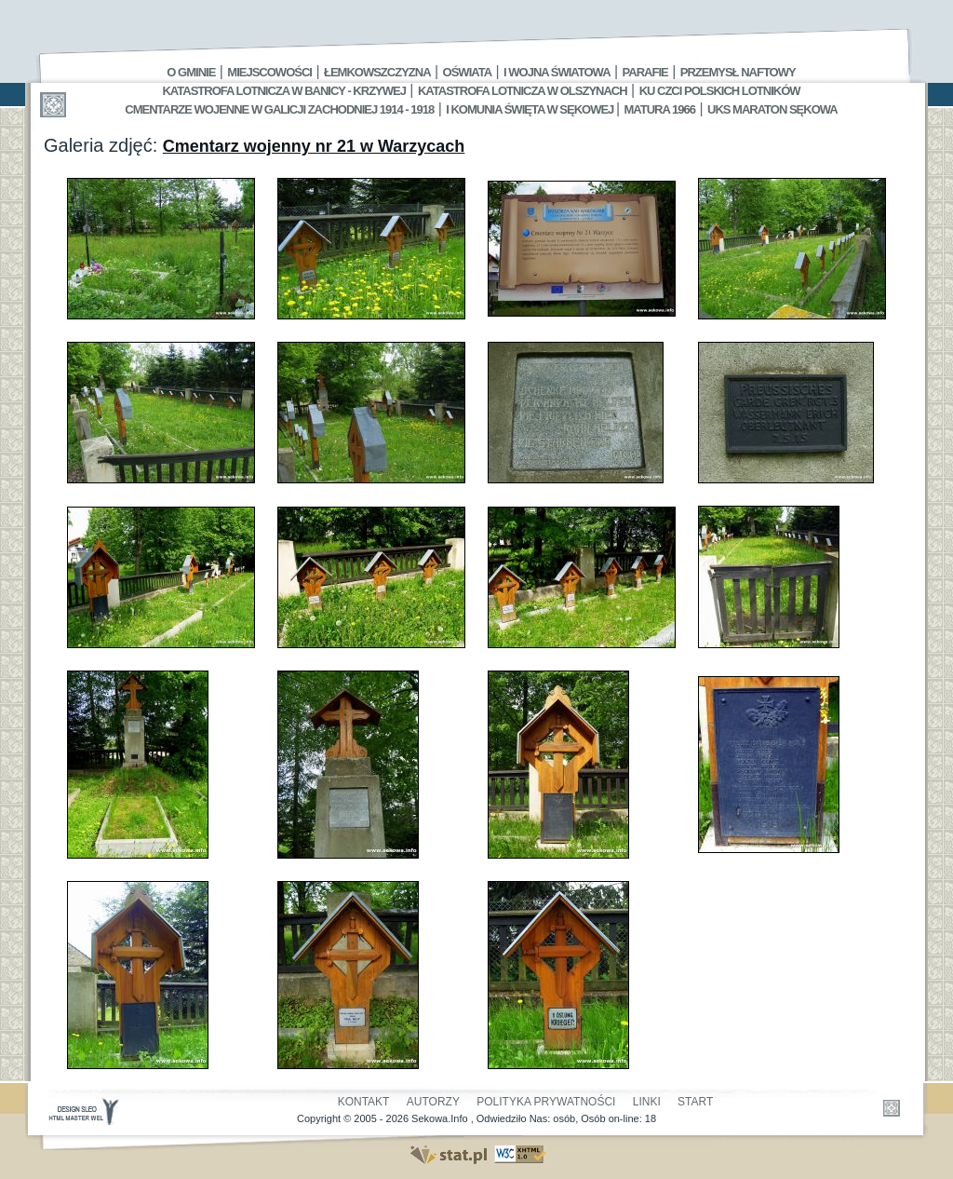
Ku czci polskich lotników (719, 91)
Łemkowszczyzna (377, 72)
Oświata (467, 72)
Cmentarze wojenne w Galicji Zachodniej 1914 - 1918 (279, 109)
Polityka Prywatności (545, 1101)
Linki (647, 1101)
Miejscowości (269, 72)
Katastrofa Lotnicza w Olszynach (522, 91)
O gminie (191, 72)
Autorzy (433, 1101)
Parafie (645, 72)
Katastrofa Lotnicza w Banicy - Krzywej (283, 91)
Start (695, 1101)
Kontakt (364, 1101)
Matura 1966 (659, 109)
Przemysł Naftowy (738, 72)
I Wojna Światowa (556, 72)
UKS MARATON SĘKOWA (772, 109)
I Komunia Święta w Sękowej (531, 109)
